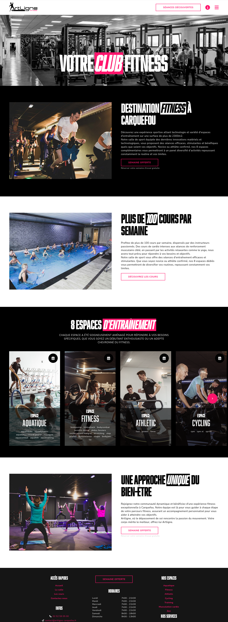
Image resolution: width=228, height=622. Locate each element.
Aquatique (168, 585)
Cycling (169, 598)
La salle (59, 589)
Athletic (169, 593)
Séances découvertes (178, 7)
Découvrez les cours (143, 276)
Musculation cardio (169, 606)
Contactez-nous (59, 598)
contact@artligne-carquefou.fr (60, 620)
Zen (169, 610)
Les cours (59, 593)
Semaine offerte (139, 162)
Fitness (169, 589)
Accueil (59, 585)
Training (169, 602)
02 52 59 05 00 (61, 616)
